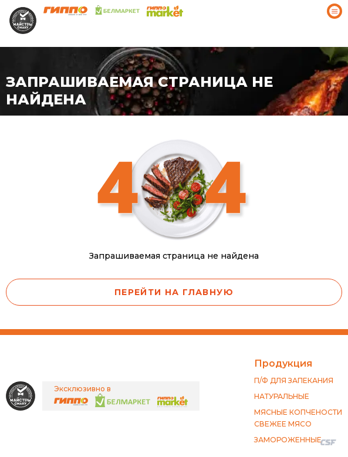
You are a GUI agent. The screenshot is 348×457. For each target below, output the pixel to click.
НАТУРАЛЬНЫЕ (281, 396)
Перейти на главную (174, 292)
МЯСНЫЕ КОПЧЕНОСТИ (298, 412)
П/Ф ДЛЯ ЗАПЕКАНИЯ (293, 380)
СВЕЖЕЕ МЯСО (283, 423)
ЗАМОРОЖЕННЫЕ (288, 439)
